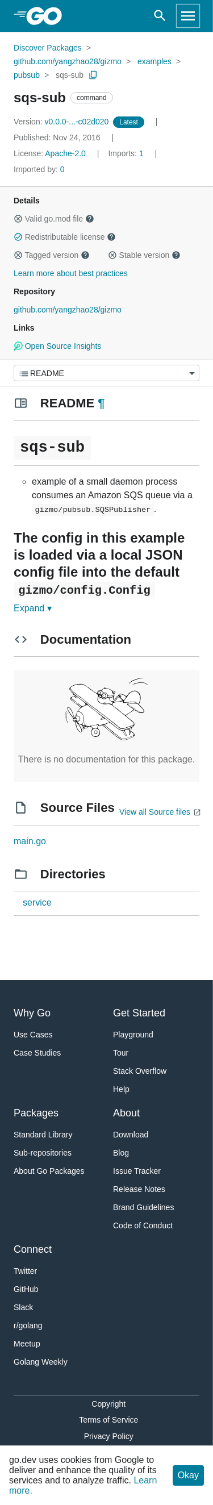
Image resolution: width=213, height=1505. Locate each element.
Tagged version (52, 255)
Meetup (27, 1343)
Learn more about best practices (71, 273)
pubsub (27, 75)
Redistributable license (65, 236)
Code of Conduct (143, 1225)
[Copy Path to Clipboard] (93, 75)
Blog (121, 1152)
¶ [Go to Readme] (101, 403)
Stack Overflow (139, 1070)
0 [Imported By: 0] (39, 169)
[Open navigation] (188, 16)
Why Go (32, 1013)
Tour (120, 1052)
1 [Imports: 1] (126, 153)
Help (121, 1089)
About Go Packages (49, 1170)
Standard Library (43, 1134)
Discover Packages (48, 47)
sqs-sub (69, 75)
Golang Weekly (41, 1361)
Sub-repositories (43, 1152)
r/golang (28, 1325)
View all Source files (154, 811)
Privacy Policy (108, 1436)
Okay (188, 1475)
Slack (23, 1307)
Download (130, 1134)
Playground (133, 1034)
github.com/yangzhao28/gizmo (68, 61)
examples (154, 61)
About (126, 1113)
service (37, 902)
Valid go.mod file (54, 218)
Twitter (25, 1270)
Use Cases (33, 1034)
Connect (33, 1249)
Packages (36, 1113)
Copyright (108, 1403)
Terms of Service (108, 1419)
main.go (30, 841)
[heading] (48, 16)
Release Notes (139, 1189)
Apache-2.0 (65, 153)
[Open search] (160, 16)
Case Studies (37, 1052)
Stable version (144, 255)
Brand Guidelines (143, 1207)
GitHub (26, 1289)
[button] (18, 218)
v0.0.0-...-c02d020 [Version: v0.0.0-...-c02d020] (62, 121)
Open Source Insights (57, 346)
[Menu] (106, 373)
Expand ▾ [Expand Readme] (33, 608)
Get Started (139, 1013)
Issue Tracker (137, 1170)
